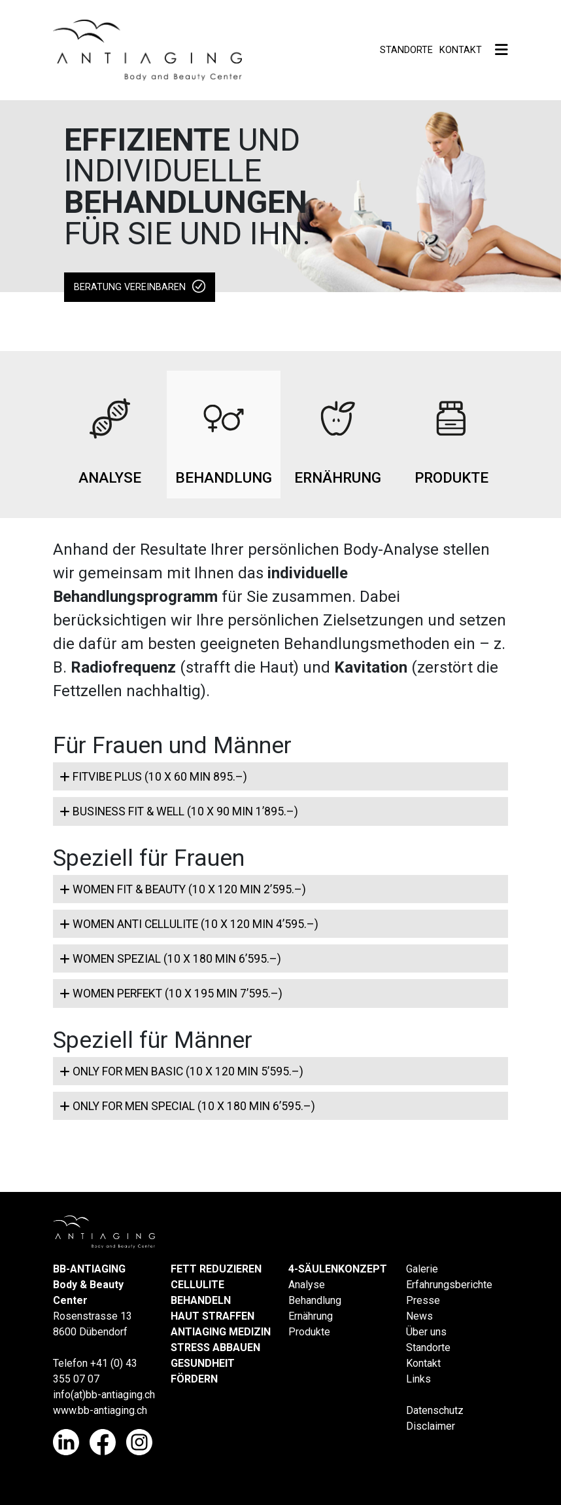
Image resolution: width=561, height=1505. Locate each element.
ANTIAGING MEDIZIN (221, 1332)
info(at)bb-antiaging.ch (104, 1394)
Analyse (306, 1284)
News (419, 1316)
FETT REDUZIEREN (216, 1269)
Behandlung (314, 1300)
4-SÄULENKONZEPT (337, 1269)
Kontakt (460, 50)
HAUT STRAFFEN (212, 1316)
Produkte (309, 1332)
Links (418, 1379)
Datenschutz (435, 1410)
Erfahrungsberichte (449, 1284)
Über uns (426, 1332)
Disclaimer (430, 1426)
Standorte (406, 50)
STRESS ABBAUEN (215, 1347)
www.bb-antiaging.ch (100, 1410)
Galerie (422, 1269)
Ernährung (310, 1316)
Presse (423, 1300)
